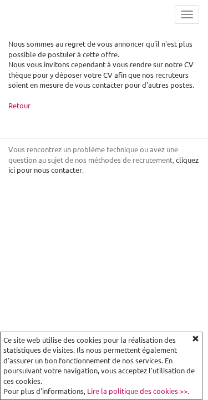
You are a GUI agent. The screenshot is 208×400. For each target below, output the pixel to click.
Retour (19, 105)
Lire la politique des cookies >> (137, 391)
